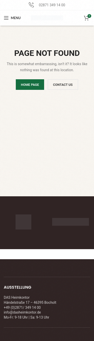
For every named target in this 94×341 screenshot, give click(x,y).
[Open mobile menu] (12, 18)
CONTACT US (63, 85)
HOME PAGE (30, 85)
